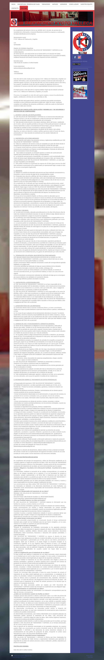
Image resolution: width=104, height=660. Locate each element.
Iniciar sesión (89, 655)
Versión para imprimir (17, 655)
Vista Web (90, 657)
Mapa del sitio (28, 655)
